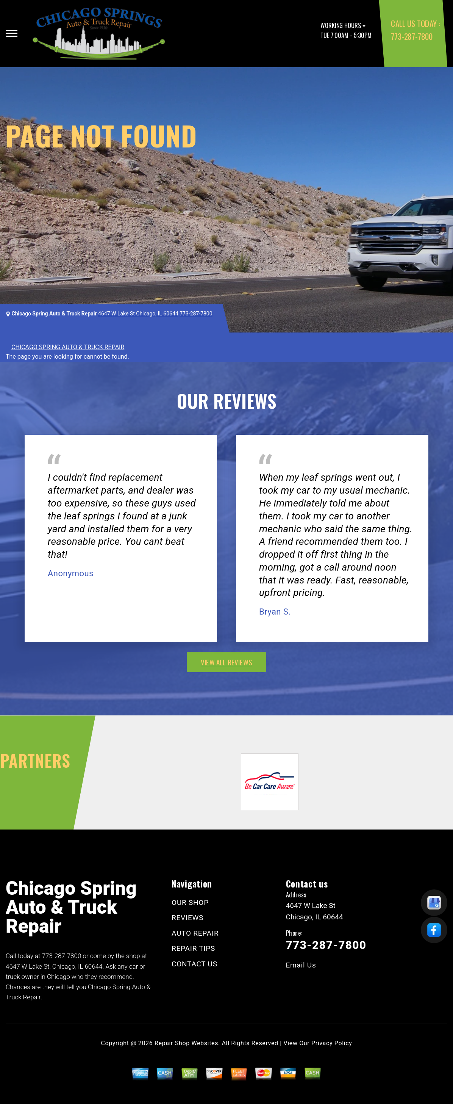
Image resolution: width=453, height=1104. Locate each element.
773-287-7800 (411, 36)
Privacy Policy (331, 1043)
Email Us (301, 965)
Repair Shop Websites (186, 1043)
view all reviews (226, 662)
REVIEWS (187, 917)
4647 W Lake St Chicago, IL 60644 (138, 313)
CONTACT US (194, 964)
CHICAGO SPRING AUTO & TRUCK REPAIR (67, 347)
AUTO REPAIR (195, 933)
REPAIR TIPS (193, 948)
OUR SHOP (190, 902)
